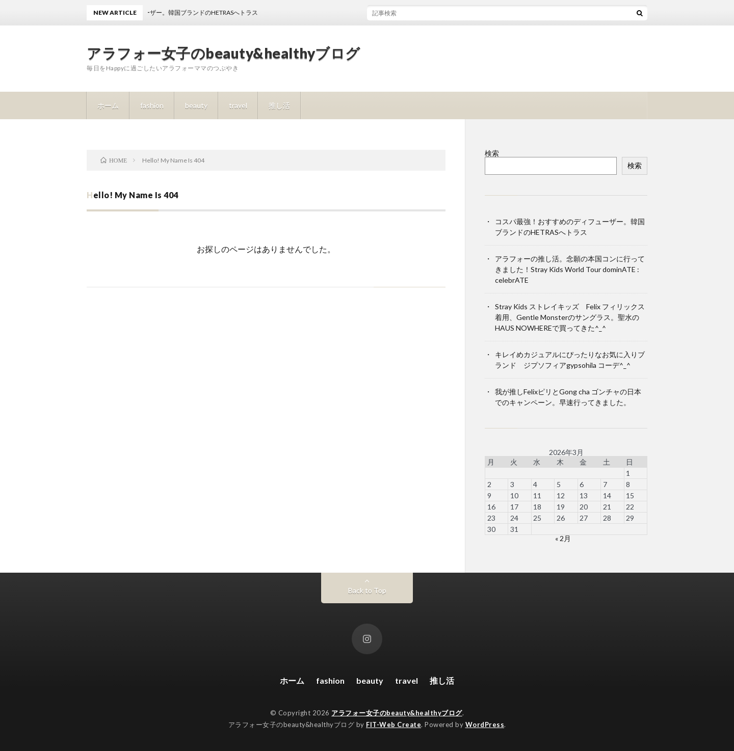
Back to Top (367, 590)
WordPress (485, 724)
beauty (196, 105)
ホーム (108, 105)
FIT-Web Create (393, 724)
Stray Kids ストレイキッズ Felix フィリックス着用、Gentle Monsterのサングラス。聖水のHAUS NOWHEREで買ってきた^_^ (570, 317)
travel (238, 105)
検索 (492, 153)
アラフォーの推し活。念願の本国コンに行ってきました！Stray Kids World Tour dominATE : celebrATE (570, 269)
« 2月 (563, 538)
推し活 (279, 105)
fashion (152, 105)
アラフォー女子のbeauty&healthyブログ (223, 53)
